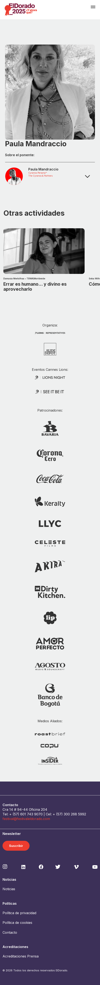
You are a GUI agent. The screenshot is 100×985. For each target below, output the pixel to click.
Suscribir (16, 846)
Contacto (10, 932)
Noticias (9, 889)
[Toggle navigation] (93, 6)
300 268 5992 (75, 814)
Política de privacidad (19, 913)
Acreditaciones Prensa (21, 956)
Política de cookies (17, 922)
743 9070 (35, 814)
